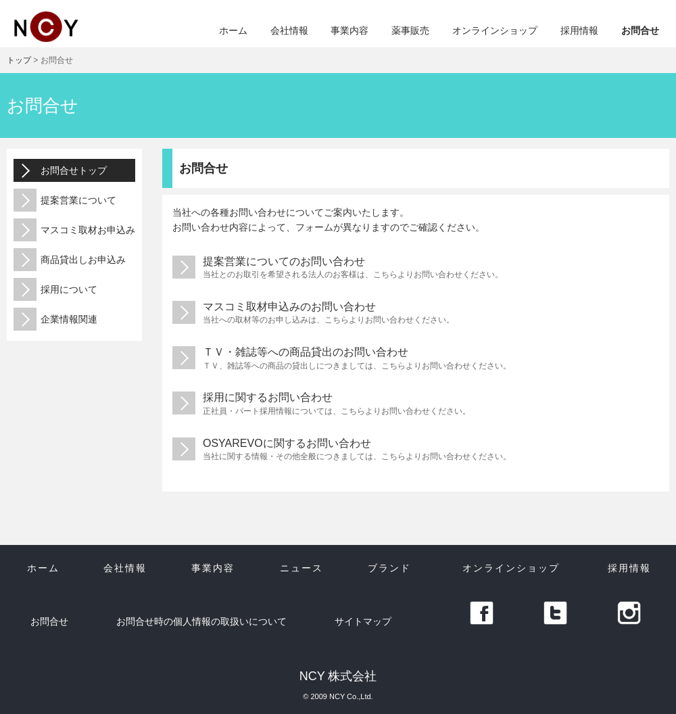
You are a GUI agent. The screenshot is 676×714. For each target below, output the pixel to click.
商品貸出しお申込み (70, 259)
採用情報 (579, 30)
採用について (55, 289)
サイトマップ (363, 621)
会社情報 (289, 30)
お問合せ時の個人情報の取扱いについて (201, 621)
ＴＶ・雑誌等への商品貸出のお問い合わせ (415, 358)
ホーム (233, 30)
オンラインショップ (494, 30)
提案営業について (65, 200)
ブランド (389, 568)
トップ (19, 60)
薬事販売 (410, 30)
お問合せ (640, 30)
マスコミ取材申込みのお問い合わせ (415, 313)
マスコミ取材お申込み (74, 229)
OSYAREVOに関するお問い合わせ (415, 449)
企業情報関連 (55, 319)
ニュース (301, 568)
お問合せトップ (60, 170)
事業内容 (349, 30)
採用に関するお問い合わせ (415, 403)
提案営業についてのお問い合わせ (415, 268)
